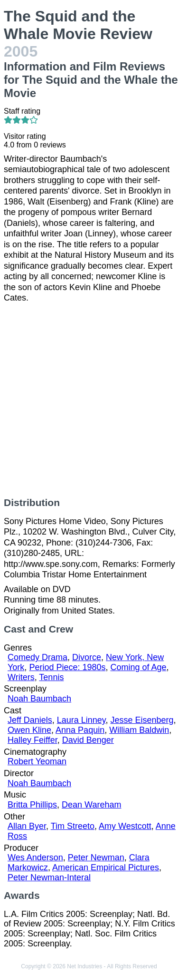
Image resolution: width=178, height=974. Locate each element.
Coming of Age (139, 667)
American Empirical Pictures (105, 867)
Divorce (86, 657)
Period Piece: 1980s (67, 667)
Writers (21, 677)
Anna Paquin (80, 730)
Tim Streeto (72, 826)
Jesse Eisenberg (142, 720)
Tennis (51, 677)
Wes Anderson (35, 857)
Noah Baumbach (39, 698)
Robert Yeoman (37, 761)
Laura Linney (81, 720)
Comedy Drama (37, 657)
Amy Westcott (125, 826)
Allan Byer (27, 826)
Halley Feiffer (32, 740)
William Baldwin (139, 730)
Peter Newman (96, 857)
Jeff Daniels (30, 720)
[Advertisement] (89, 400)
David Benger (88, 740)
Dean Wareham (91, 804)
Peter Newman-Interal (49, 877)
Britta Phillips (32, 804)
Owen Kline (29, 730)
